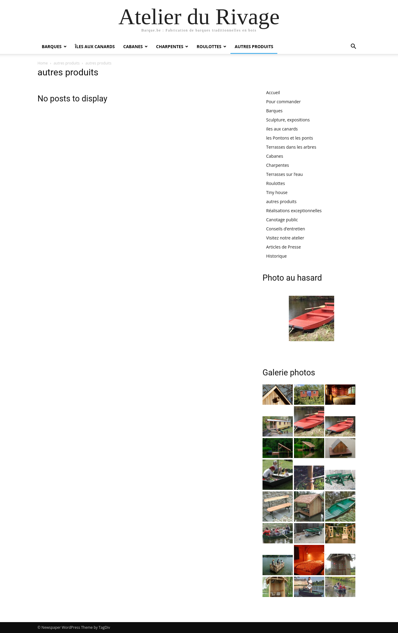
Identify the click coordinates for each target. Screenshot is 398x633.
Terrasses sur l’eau (284, 174)
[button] (353, 47)
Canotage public (282, 220)
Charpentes (169, 46)
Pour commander (283, 101)
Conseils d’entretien (285, 229)
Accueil (273, 92)
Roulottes (209, 46)
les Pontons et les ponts (289, 138)
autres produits (254, 46)
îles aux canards (95, 46)
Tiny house (277, 192)
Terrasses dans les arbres (291, 147)
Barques (52, 46)
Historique (276, 256)
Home (43, 63)
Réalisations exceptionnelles (294, 210)
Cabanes (133, 46)
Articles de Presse (283, 247)
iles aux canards (282, 129)
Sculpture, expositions (288, 120)
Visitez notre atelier (285, 238)
